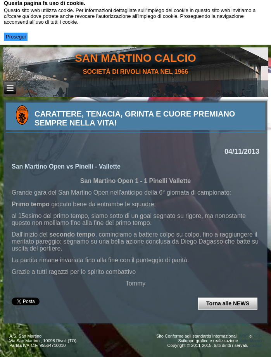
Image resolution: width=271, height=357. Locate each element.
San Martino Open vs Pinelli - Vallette (66, 166)
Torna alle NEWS (227, 303)
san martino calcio (135, 58)
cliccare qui (16, 16)
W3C (243, 336)
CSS (257, 336)
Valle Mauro (250, 340)
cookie (255, 345)
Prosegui (16, 37)
